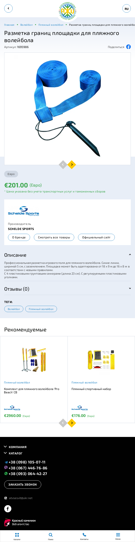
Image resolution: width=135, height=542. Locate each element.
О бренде (19, 237)
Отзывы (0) (16, 289)
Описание (15, 255)
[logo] (67, 11)
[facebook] (7, 509)
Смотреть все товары (54, 237)
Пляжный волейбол (41, 308)
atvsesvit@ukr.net (18, 498)
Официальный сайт (96, 237)
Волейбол (14, 308)
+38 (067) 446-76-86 (26, 468)
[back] (8, 8)
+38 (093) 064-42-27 (25, 473)
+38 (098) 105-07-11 (25, 462)
